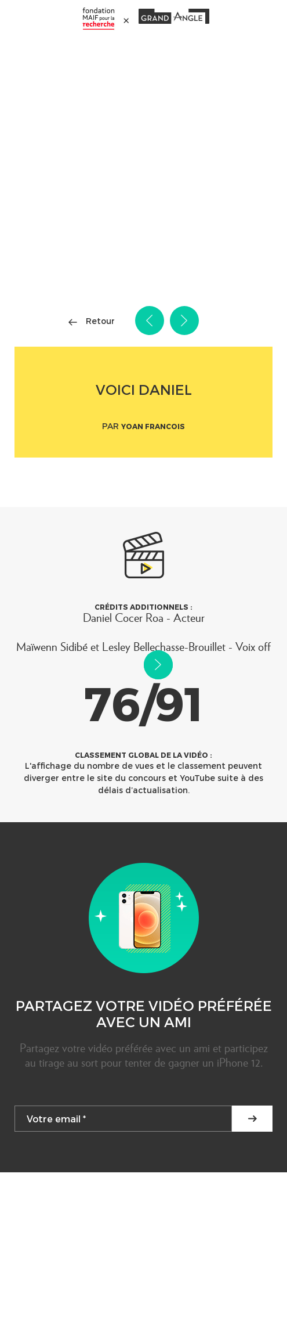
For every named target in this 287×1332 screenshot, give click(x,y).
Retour (100, 321)
